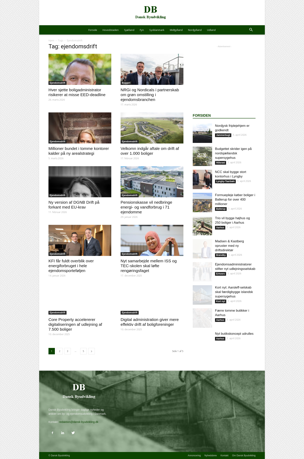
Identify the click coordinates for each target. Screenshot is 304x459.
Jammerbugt (223, 135)
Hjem (51, 40)
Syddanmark (156, 30)
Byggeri (126, 83)
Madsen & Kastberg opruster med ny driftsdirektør (229, 245)
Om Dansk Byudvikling (244, 455)
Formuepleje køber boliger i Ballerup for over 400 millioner (235, 199)
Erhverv (220, 273)
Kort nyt (220, 301)
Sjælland (129, 30)
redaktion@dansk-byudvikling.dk (78, 421)
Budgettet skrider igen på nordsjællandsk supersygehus (233, 153)
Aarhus (220, 227)
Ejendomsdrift (57, 83)
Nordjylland (195, 30)
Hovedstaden (111, 30)
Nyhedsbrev (211, 455)
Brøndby (221, 255)
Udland (211, 30)
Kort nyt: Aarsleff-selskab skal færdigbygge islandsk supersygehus (234, 292)
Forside (92, 30)
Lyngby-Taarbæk (225, 181)
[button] (251, 30)
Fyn (142, 30)
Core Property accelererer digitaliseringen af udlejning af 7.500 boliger (75, 324)
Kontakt (225, 455)
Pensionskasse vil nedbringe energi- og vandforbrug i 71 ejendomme (146, 207)
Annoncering (194, 455)
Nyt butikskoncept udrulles (234, 334)
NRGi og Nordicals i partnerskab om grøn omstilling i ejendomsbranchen (150, 95)
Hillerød (220, 162)
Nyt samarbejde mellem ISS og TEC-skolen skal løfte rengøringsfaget (149, 266)
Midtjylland (176, 30)
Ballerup (220, 209)
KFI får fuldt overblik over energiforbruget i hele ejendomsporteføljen (71, 266)
